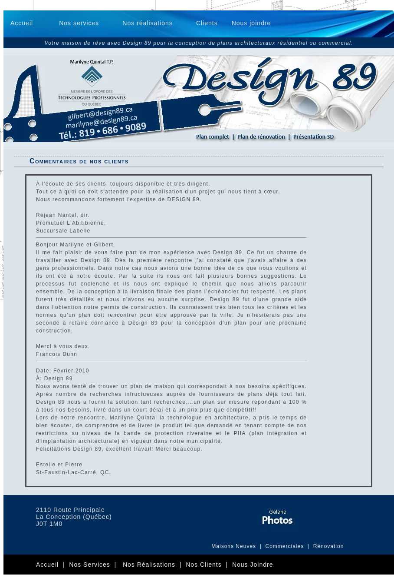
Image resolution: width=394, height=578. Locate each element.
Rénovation (328, 546)
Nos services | (96, 564)
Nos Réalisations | (154, 564)
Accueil (21, 23)
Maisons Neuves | (238, 546)
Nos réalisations (147, 23)
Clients (207, 23)
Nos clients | (209, 564)
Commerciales (286, 546)
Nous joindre (251, 23)
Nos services (79, 23)
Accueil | (52, 564)
